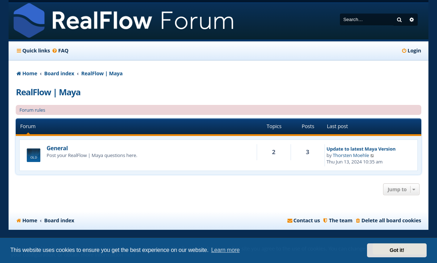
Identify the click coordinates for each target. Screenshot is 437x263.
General (56, 148)
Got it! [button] (397, 250)
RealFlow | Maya (48, 92)
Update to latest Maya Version (361, 149)
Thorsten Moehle (351, 155)
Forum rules (32, 110)
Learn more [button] (225, 250)
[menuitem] (60, 50)
